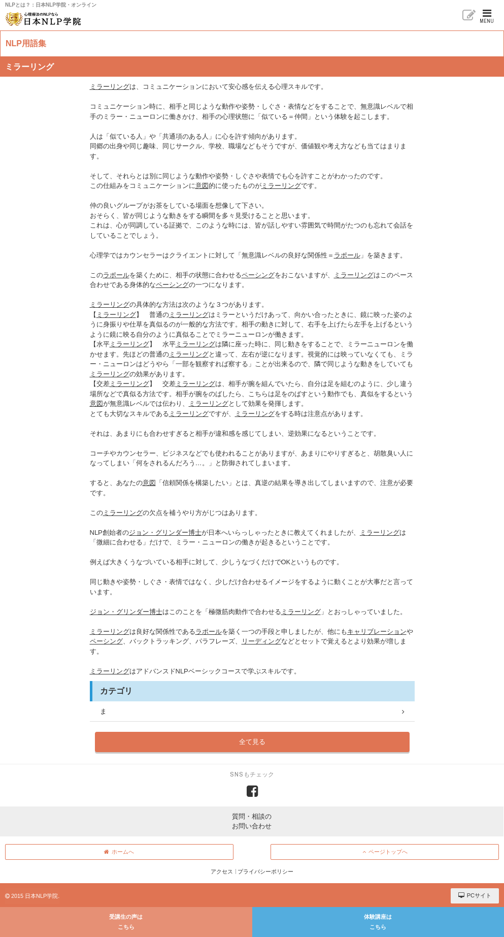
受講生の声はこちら (126, 922)
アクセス (222, 871)
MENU (487, 16)
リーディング (261, 641)
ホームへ (119, 852)
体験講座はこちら (378, 922)
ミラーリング (109, 86)
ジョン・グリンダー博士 (165, 532)
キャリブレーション (377, 631)
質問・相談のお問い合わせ (252, 821)
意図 (202, 185)
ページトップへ (385, 852)
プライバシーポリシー (265, 871)
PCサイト (474, 895)
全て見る (252, 742)
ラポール (347, 255)
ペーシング (258, 275)
